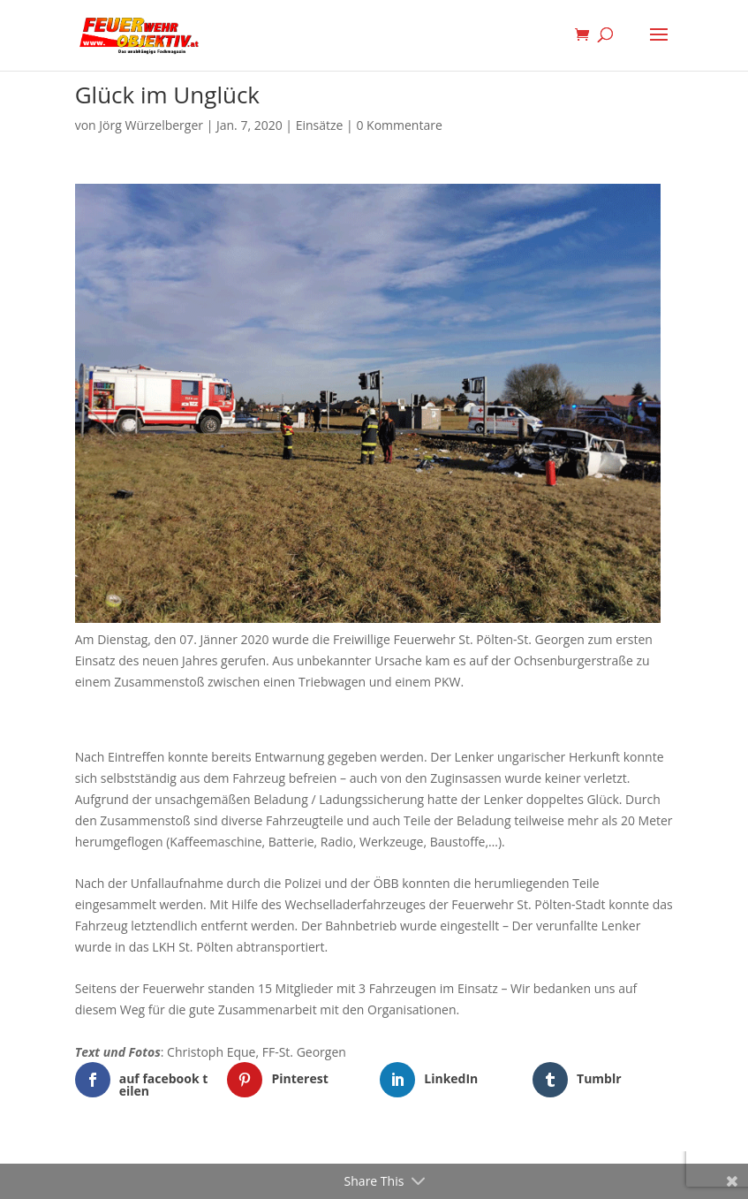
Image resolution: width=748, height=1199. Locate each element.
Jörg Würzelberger (151, 125)
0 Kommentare (399, 125)
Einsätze (320, 125)
